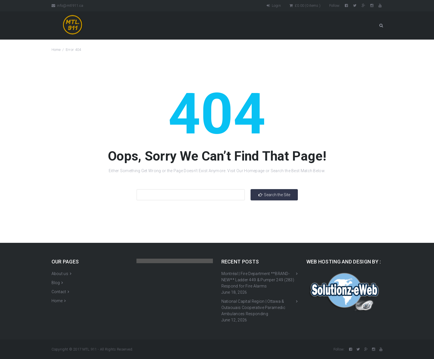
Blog (56, 282)
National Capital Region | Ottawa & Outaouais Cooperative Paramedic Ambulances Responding (253, 307)
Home (56, 49)
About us (60, 273)
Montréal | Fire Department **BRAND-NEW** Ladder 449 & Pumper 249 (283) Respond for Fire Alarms (257, 279)
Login (274, 5)
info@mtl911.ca (68, 5)
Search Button (381, 25)
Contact (59, 291)
